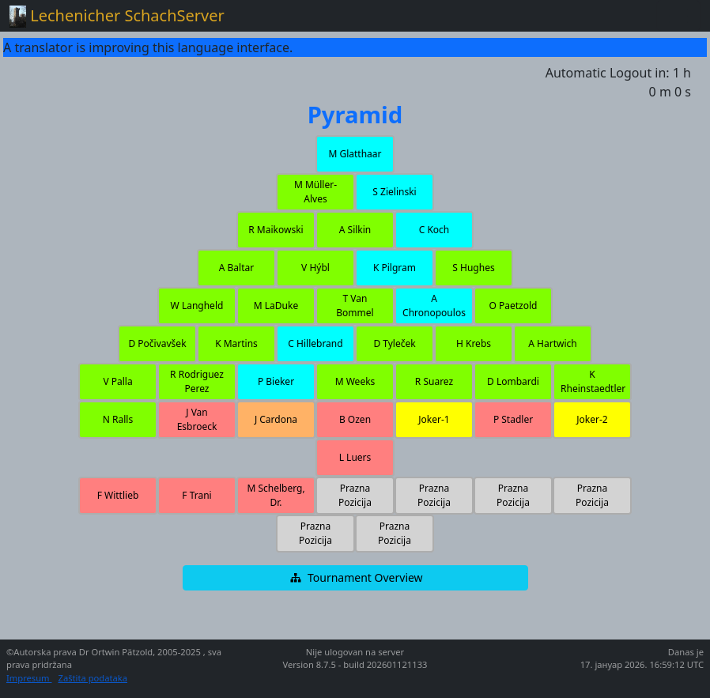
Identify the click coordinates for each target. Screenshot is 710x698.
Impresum (28, 678)
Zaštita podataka (92, 678)
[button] (355, 154)
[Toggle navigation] (678, 16)
